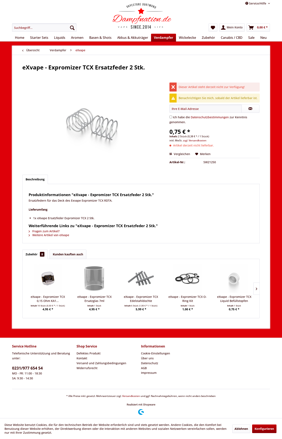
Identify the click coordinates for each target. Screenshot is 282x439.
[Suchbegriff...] (44, 27)
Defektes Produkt (88, 353)
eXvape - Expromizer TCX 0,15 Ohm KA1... (48, 299)
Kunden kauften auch (68, 254)
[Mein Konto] (232, 27)
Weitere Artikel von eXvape (49, 235)
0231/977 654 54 (27, 368)
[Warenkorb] (258, 27)
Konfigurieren (264, 429)
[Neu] (263, 37)
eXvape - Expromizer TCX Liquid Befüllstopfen (234, 299)
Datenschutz (149, 363)
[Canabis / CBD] (231, 37)
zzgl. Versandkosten (194, 140)
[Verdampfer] (163, 37)
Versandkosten (131, 396)
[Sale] (251, 37)
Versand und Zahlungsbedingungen (101, 363)
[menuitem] (44, 27)
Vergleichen (179, 154)
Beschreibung (35, 179)
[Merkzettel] (213, 27)
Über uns (147, 358)
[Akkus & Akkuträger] (132, 37)
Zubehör (35, 254)
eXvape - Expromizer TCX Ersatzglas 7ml (94, 299)
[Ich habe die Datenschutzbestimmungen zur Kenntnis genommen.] (170, 117)
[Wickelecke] (187, 37)
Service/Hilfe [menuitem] (256, 3)
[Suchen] (72, 27)
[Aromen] (77, 37)
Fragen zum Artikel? (44, 231)
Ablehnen (241, 429)
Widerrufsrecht (87, 368)
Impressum (149, 373)
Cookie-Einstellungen (155, 353)
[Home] (19, 37)
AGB (144, 368)
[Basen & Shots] (100, 37)
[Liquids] (59, 37)
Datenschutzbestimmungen (210, 117)
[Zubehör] (208, 37)
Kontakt (82, 358)
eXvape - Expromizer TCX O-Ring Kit (187, 299)
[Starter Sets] (39, 37)
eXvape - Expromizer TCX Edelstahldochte (141, 299)
